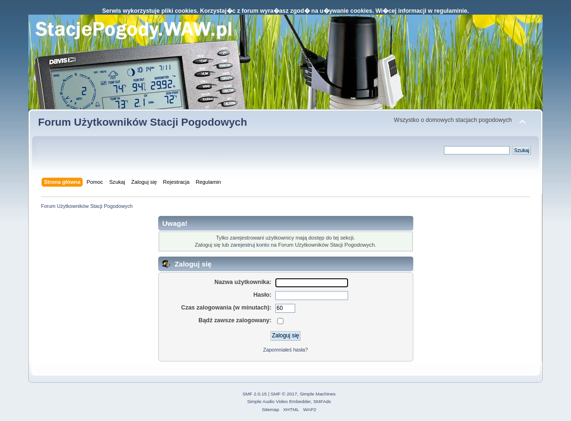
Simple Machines (318, 393)
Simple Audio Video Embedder (278, 401)
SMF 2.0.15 (254, 393)
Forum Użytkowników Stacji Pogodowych (142, 122)
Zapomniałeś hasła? (285, 349)
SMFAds (322, 401)
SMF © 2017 (284, 393)
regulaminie (450, 11)
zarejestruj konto (249, 245)
